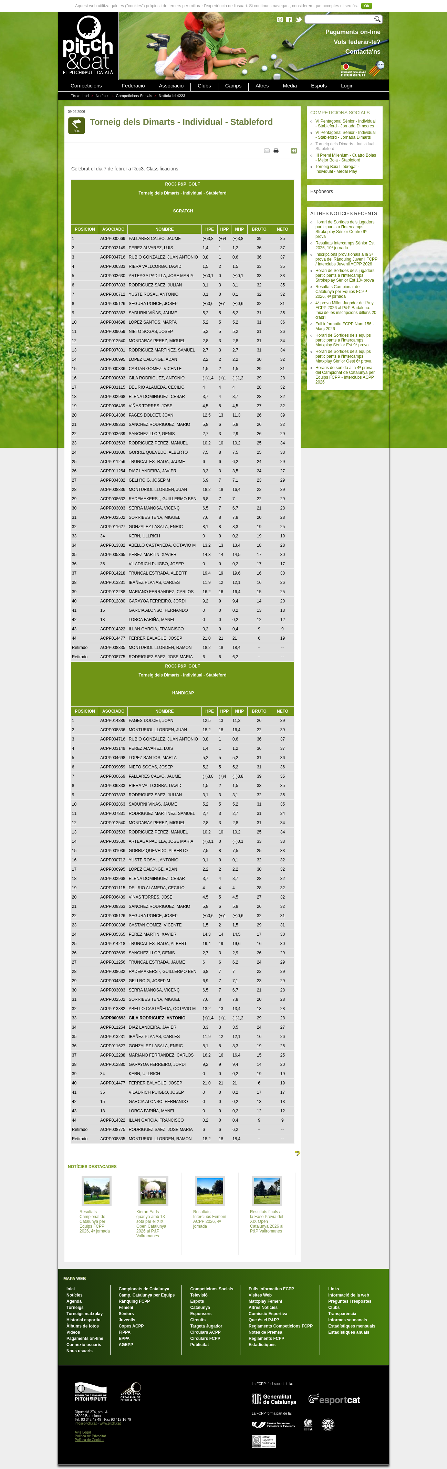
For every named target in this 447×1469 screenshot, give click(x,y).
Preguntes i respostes (349, 1301)
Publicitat (199, 1344)
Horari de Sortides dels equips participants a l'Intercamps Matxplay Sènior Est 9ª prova (343, 340)
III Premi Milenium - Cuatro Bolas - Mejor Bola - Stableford (345, 157)
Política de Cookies (89, 1440)
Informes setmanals (347, 1320)
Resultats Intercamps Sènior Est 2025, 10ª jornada (344, 245)
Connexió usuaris (83, 1344)
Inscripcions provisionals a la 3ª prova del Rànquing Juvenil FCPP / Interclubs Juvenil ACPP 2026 (346, 259)
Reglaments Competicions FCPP (281, 1326)
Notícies (103, 96)
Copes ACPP (131, 1326)
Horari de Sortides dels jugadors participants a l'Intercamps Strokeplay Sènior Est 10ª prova (344, 275)
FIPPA (125, 1332)
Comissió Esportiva (268, 1313)
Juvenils (127, 1320)
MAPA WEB (74, 1278)
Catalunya (200, 1307)
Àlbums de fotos (82, 1326)
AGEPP (126, 1344)
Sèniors (126, 1313)
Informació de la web (348, 1295)
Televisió (198, 1295)
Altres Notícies (263, 1307)
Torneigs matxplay (84, 1313)
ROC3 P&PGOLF (182, 184)
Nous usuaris (79, 1351)
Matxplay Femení (265, 1301)
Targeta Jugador (206, 1326)
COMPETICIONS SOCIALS (340, 112)
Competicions (86, 85)
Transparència (342, 1313)
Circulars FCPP (205, 1338)
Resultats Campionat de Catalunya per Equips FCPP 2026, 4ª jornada (341, 291)
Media (290, 85)
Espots (319, 85)
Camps (233, 85)
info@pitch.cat (86, 1423)
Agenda (74, 1301)
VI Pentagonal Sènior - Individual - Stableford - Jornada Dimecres (345, 123)
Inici (85, 96)
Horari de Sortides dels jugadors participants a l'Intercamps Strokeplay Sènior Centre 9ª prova (344, 229)
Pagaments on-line (84, 1338)
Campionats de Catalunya (144, 1289)
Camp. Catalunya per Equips (147, 1295)
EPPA (124, 1338)
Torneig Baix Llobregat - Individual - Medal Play (337, 169)
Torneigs (75, 1307)
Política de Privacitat (90, 1436)
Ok (366, 6)
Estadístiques (262, 1344)
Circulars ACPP (205, 1332)
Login (347, 85)
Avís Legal (83, 1432)
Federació (133, 85)
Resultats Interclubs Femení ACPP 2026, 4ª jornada (209, 1219)
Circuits (198, 1320)
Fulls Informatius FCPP (271, 1289)
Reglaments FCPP (266, 1338)
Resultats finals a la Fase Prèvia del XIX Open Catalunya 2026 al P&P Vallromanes (266, 1221)
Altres (262, 85)
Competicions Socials (134, 96)
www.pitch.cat (110, 1423)
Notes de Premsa (265, 1332)
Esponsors (200, 1313)
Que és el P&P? (264, 1320)
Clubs (204, 85)
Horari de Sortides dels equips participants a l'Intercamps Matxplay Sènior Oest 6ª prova (343, 356)
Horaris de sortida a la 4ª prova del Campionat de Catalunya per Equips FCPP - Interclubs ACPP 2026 (345, 375)
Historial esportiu (83, 1320)
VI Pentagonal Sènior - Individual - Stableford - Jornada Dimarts (345, 135)
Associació (171, 85)
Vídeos (73, 1332)
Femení (126, 1307)
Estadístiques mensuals (351, 1326)
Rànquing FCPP (134, 1301)
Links (333, 1289)
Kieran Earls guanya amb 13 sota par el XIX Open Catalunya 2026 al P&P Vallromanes (151, 1223)
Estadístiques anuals (348, 1332)
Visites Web (260, 1295)
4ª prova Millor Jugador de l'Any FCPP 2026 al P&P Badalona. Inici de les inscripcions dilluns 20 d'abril (345, 310)
